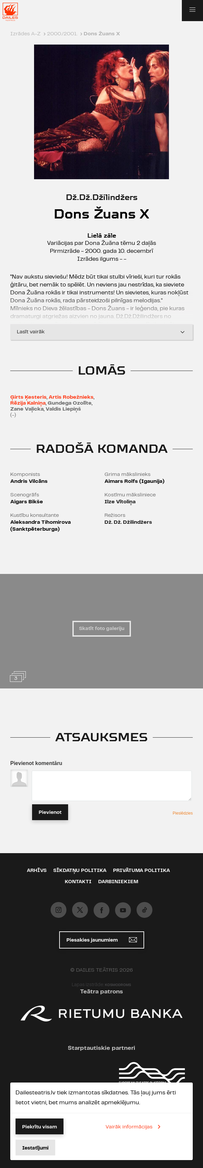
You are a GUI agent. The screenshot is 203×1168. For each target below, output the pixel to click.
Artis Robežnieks (71, 397)
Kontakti (78, 882)
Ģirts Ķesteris (28, 397)
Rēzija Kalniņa (28, 403)
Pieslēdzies (183, 813)
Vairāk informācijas (134, 1127)
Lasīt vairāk (101, 332)
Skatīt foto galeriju (101, 628)
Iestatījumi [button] (35, 1148)
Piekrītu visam (39, 1127)
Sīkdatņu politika (79, 870)
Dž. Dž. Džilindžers (128, 522)
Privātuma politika (141, 870)
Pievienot (50, 812)
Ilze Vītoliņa (120, 501)
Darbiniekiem (118, 882)
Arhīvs (37, 870)
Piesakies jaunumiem (101, 940)
